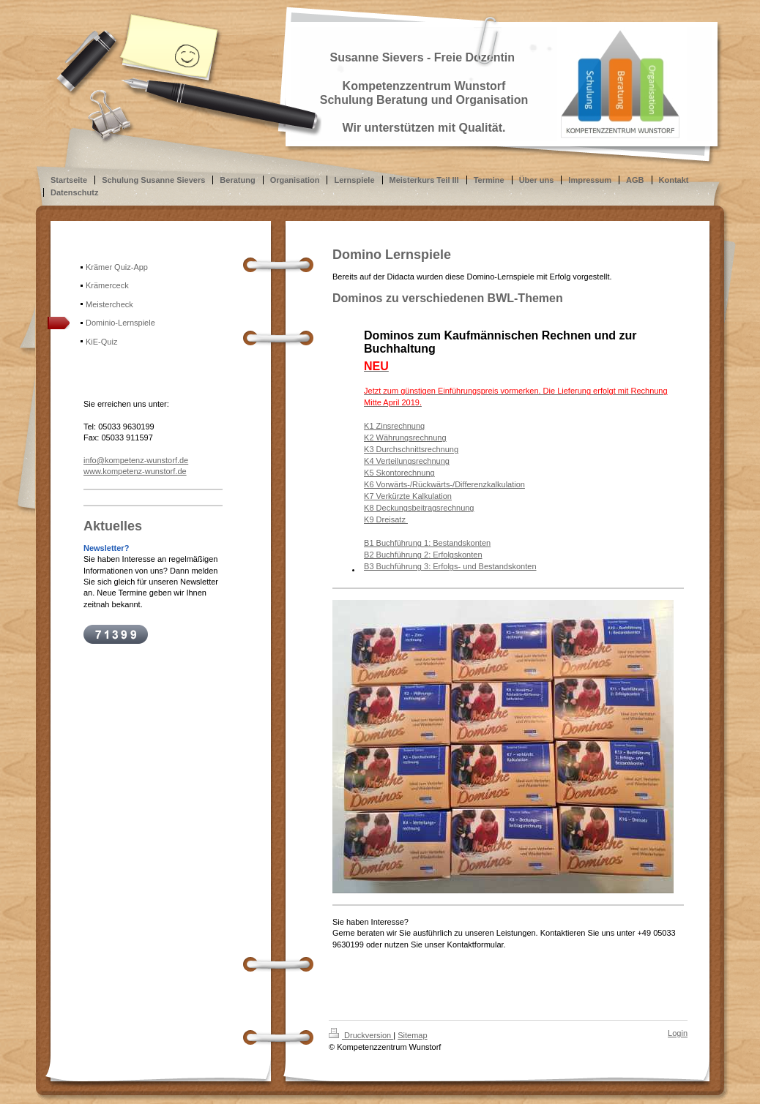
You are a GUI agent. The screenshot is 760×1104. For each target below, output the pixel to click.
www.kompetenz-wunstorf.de (135, 471)
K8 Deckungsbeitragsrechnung (419, 507)
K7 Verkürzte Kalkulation (408, 496)
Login (678, 1033)
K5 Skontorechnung (399, 472)
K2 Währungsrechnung (405, 437)
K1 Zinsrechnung (394, 425)
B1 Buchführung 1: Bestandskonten (427, 542)
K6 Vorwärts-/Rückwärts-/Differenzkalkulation (444, 484)
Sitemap (412, 1035)
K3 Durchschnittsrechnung (411, 449)
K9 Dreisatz (386, 519)
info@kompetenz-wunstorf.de (135, 460)
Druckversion (361, 1035)
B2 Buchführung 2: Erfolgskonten (423, 554)
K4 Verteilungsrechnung (407, 461)
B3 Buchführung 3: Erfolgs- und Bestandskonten (450, 566)
